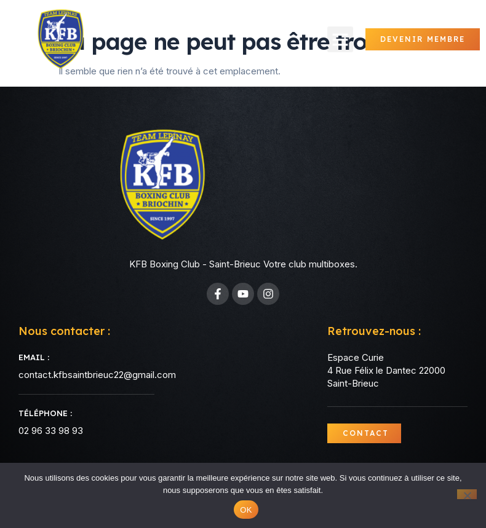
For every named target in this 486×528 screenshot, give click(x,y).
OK (246, 509)
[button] (340, 39)
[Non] (467, 494)
